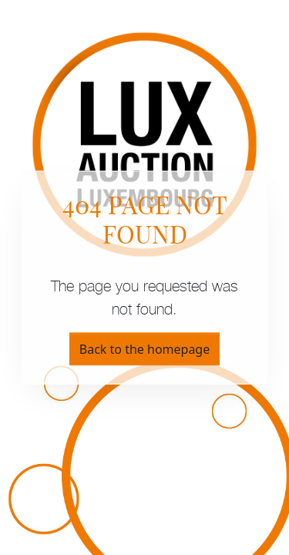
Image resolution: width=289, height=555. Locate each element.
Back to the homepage (144, 348)
